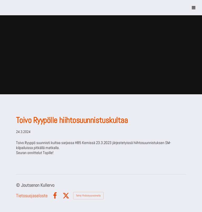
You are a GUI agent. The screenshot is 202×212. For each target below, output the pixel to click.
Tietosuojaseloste (32, 195)
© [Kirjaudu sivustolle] (18, 185)
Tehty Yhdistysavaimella (88, 195)
